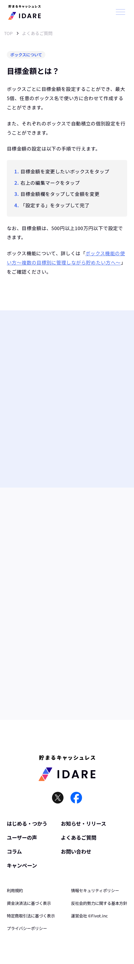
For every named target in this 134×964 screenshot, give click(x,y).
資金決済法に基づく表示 (29, 903)
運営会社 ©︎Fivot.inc (89, 916)
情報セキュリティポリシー (95, 890)
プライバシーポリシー (27, 928)
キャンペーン (22, 865)
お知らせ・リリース (83, 823)
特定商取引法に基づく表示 (31, 916)
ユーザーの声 (22, 837)
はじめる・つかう (27, 823)
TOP (8, 33)
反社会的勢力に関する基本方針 (99, 903)
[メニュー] (120, 12)
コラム (14, 851)
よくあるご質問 (37, 33)
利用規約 (15, 890)
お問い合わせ (76, 851)
